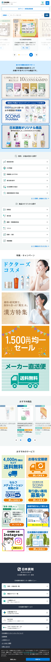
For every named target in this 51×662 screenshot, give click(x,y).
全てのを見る (39, 198)
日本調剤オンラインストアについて (12, 633)
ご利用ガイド (6, 640)
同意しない (13, 659)
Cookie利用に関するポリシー (30, 652)
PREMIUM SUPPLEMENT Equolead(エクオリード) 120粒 (25, 425)
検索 (46, 15)
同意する (37, 659)
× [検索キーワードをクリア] (42, 15)
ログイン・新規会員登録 (25, 9)
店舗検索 (4, 637)
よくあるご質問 (6, 643)
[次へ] (36, 55)
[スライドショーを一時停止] (31, 55)
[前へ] (14, 55)
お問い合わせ (6, 647)
